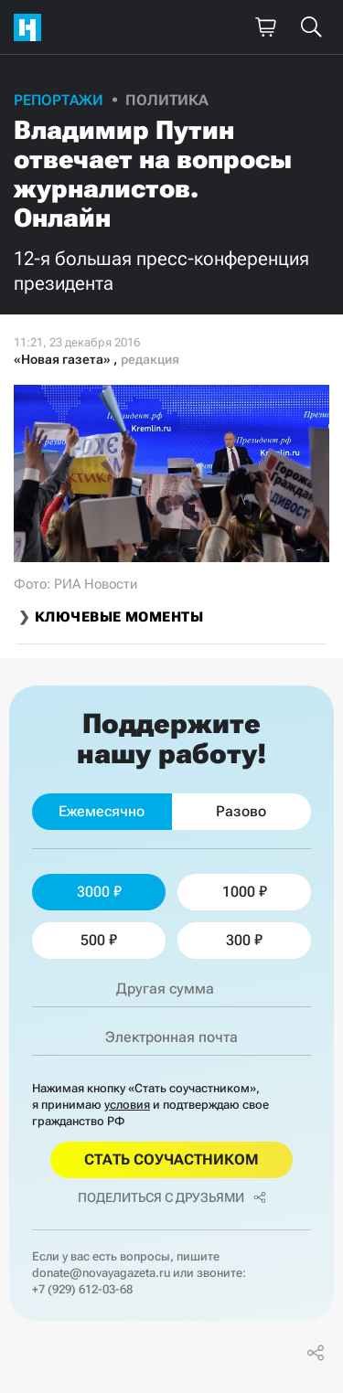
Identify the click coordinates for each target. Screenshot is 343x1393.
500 (98, 940)
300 (244, 940)
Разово (241, 811)
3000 (99, 891)
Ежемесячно (102, 811)
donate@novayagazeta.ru (101, 1273)
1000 (244, 891)
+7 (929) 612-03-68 (82, 1289)
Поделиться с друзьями (172, 1197)
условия (127, 1104)
